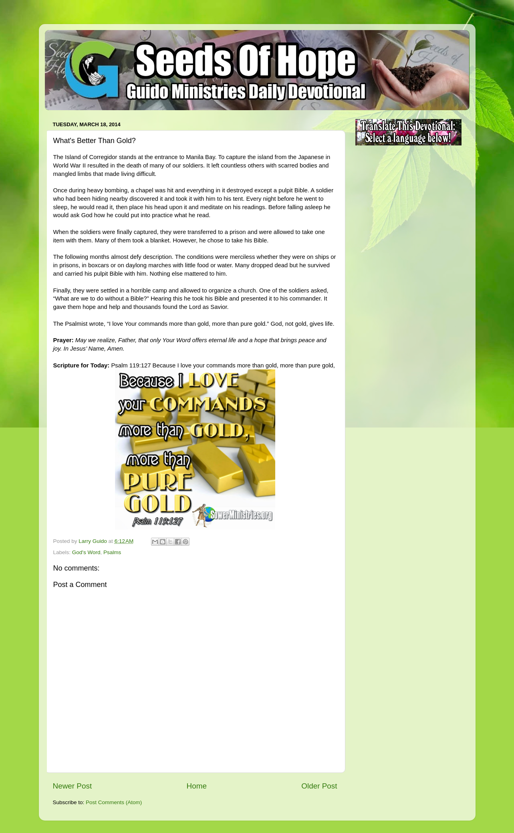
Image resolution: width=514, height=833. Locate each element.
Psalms (112, 552)
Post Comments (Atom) (114, 802)
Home (197, 786)
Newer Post (72, 786)
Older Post (319, 786)
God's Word (86, 552)
